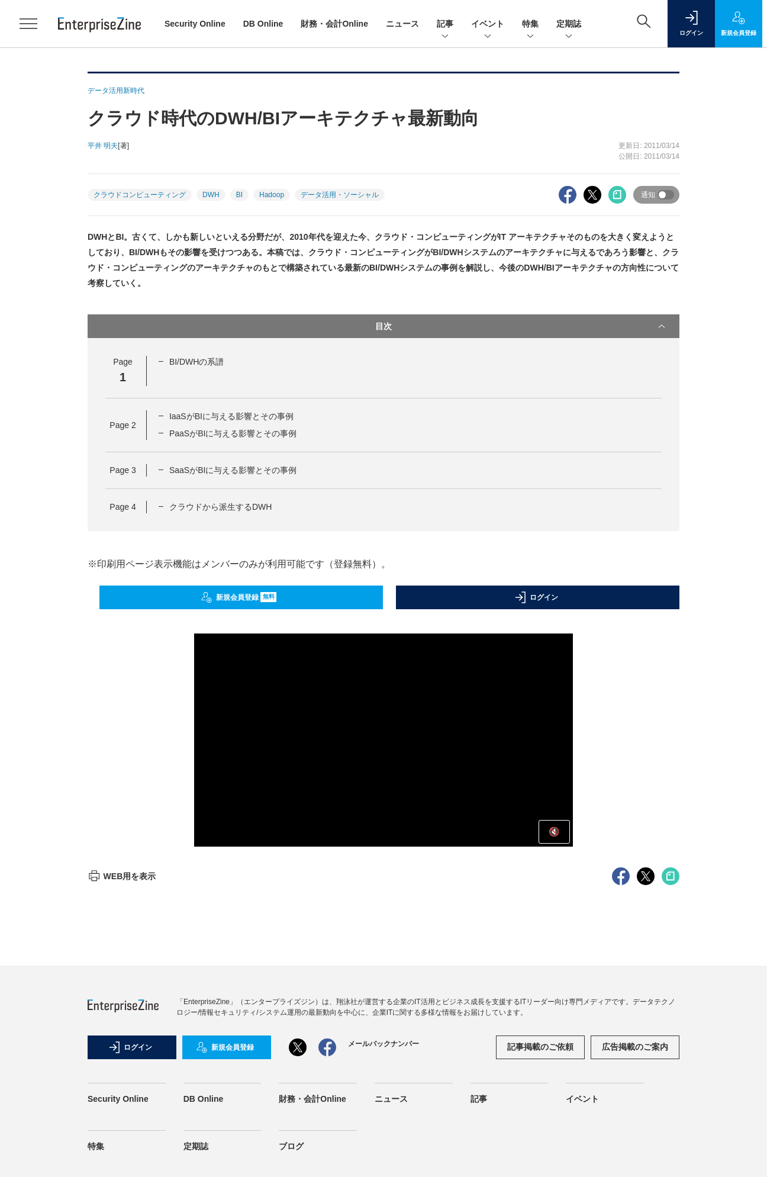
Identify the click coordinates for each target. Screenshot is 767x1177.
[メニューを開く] (28, 23)
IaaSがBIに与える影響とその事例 (231, 416)
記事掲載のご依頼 (540, 1046)
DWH (211, 195)
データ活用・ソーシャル (340, 195)
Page (122, 425)
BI (239, 195)
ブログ (291, 1146)
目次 (521, 326)
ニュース (402, 23)
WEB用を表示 (122, 876)
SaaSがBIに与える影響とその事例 (233, 470)
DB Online (263, 23)
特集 (530, 24)
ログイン (536, 597)
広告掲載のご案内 (635, 1046)
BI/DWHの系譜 (196, 361)
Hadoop (271, 195)
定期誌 (568, 24)
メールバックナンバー (383, 1044)
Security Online (195, 23)
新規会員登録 (239, 597)
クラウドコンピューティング (140, 195)
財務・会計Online (334, 23)
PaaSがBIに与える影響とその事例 (233, 433)
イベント (487, 24)
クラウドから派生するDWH (220, 507)
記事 (445, 24)
